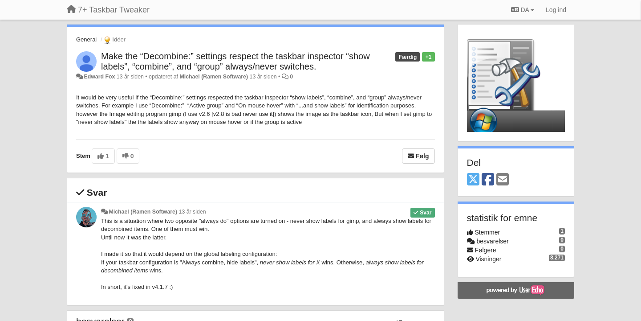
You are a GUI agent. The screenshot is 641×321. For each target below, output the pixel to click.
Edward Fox (99, 77)
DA (522, 9)
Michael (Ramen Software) (213, 77)
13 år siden (192, 212)
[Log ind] (556, 9)
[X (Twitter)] (473, 180)
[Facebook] (488, 180)
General (86, 39)
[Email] (502, 180)
